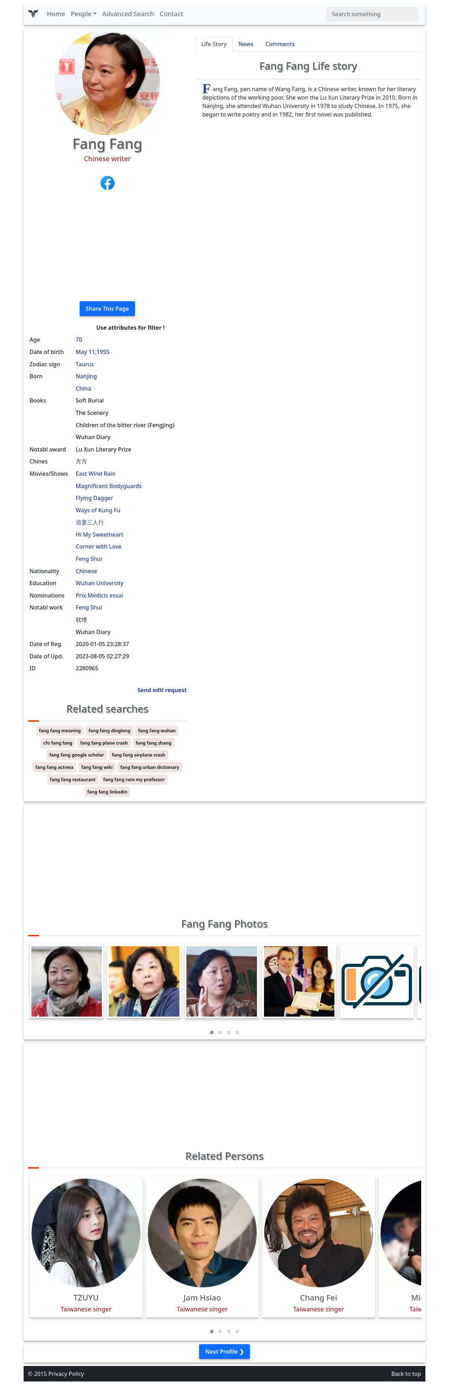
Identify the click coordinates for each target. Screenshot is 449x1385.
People (81, 14)
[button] (212, 1032)
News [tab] (246, 44)
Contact (171, 14)
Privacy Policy (66, 1374)
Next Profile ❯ (224, 1351)
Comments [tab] (280, 44)
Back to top (406, 1374)
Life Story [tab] (214, 44)
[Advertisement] (107, 246)
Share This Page (107, 308)
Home (56, 14)
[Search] (372, 14)
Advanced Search (128, 14)
